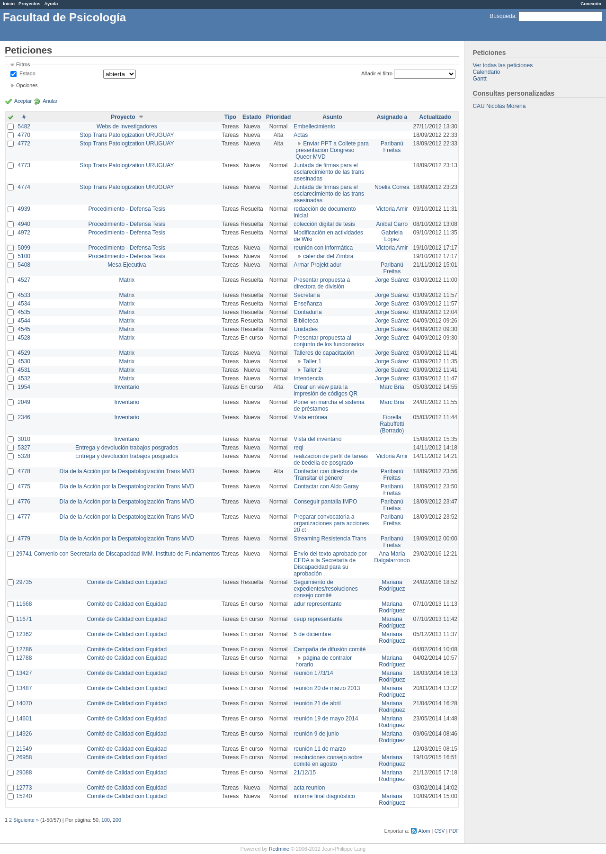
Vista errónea (310, 417)
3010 (24, 439)
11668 (24, 604)
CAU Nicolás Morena (499, 106)
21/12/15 (305, 772)
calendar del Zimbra (328, 256)
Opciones (27, 85)
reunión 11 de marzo (320, 749)
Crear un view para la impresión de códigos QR (325, 390)
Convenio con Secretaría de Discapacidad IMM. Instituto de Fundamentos (127, 553)
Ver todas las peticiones (502, 65)
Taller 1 (312, 361)
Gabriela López (391, 236)
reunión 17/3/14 (313, 673)
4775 (24, 486)
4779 (24, 538)
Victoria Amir (392, 209)
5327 (24, 447)
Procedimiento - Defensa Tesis (127, 209)
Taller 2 (312, 370)
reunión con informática (323, 247)
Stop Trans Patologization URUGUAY (127, 135)
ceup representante (318, 619)
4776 (24, 501)
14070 (24, 703)
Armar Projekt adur (317, 264)
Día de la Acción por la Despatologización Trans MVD (126, 471)
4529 (24, 353)
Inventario (126, 387)
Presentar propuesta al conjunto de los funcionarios (329, 341)
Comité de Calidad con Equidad (127, 582)
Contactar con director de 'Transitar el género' (325, 474)
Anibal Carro (392, 224)
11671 (24, 619)
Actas (301, 135)
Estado (27, 73)
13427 (24, 673)
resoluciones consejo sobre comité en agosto (328, 760)
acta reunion (309, 787)
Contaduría (307, 312)
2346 (24, 417)
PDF (454, 831)
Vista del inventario (317, 439)
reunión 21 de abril (317, 703)
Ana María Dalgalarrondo (392, 557)
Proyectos (29, 3)
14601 (24, 718)
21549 (24, 749)
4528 (24, 337)
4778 (24, 471)
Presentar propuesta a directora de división (322, 283)
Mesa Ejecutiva (126, 264)
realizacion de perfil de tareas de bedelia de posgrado (331, 459)
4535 (24, 312)
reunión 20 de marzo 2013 (327, 688)
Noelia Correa (392, 187)
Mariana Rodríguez (392, 585)
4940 (24, 224)
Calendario (486, 72)
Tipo (230, 117)
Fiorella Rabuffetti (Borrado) (392, 424)
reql (298, 447)
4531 (24, 370)
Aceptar (23, 101)
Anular (50, 101)
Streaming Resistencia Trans (330, 538)
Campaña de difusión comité (329, 649)
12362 (24, 634)
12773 (24, 787)
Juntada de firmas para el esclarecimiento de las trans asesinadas (329, 172)
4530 (24, 361)
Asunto (332, 117)
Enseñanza (308, 303)
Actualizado (435, 117)
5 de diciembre (312, 634)
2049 (24, 402)
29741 (24, 553)
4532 (24, 378)
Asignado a (392, 117)
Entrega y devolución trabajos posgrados (126, 447)
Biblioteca (306, 320)
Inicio (9, 3)
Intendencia (308, 378)
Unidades (306, 329)
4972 (24, 232)
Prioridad (278, 117)
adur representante (317, 604)
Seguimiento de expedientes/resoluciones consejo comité (325, 589)
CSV (439, 831)
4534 (24, 303)
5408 (24, 264)
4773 (24, 165)
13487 (24, 688)
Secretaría (307, 295)
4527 (24, 280)
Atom (424, 831)
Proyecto (123, 117)
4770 (24, 135)
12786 (24, 649)
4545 (24, 329)
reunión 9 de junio (316, 733)
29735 (24, 582)
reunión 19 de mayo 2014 (326, 718)
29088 (24, 772)
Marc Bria (392, 387)
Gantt (479, 78)
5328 (24, 456)
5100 (24, 256)
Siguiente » (26, 820)
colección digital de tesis (324, 224)
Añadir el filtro (376, 73)
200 (117, 820)
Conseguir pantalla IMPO (325, 501)
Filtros (23, 64)
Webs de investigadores (127, 126)
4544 (24, 320)
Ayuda (51, 3)
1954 (24, 387)
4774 (24, 187)
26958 (24, 757)
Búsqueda (502, 16)
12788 (24, 658)
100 (105, 820)
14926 (24, 733)
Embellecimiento (314, 126)
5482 (24, 126)
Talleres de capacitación (324, 353)
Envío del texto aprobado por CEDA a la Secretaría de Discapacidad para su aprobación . (330, 563)
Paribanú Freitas (392, 146)
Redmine (279, 849)
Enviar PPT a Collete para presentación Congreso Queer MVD (332, 150)
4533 (24, 295)
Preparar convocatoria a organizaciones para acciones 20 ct (331, 523)
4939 (24, 209)
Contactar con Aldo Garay (326, 486)
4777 (24, 516)
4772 (24, 143)
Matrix (126, 280)
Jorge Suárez (392, 280)
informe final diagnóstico (324, 796)
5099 (24, 247)
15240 (24, 796)
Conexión (590, 3)
